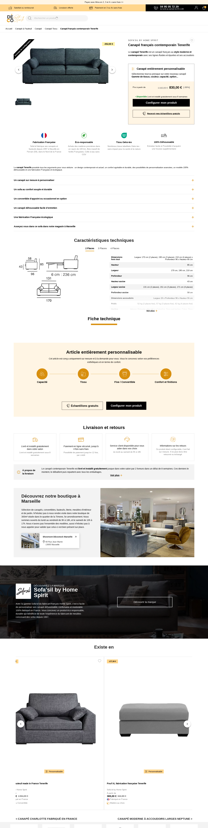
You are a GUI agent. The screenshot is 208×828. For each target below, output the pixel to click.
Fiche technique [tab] (104, 318)
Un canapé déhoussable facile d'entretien (35, 208)
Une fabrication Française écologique (33, 217)
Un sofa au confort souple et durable (33, 189)
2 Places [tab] (89, 248)
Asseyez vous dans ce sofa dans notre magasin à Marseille (44, 226)
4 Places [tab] (114, 248)
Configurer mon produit (161, 102)
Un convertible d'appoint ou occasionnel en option (40, 199)
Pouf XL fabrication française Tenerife (126, 783)
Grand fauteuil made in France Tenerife (27, 783)
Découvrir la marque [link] (145, 602)
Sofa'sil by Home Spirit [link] (143, 40)
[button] (152, 311)
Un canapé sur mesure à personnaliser (34, 180)
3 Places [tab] (102, 248)
